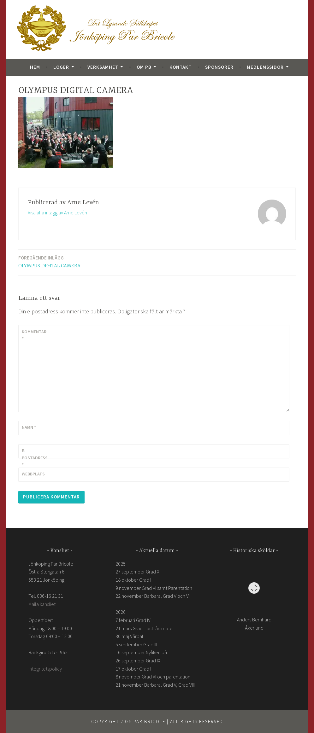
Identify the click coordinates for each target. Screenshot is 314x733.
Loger (61, 67)
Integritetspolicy (45, 669)
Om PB (144, 67)
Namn (29, 427)
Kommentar (34, 335)
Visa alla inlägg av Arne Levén (57, 212)
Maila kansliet (42, 604)
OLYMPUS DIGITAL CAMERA (49, 261)
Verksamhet (102, 67)
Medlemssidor (265, 67)
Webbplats (33, 474)
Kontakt (180, 67)
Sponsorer (219, 67)
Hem (35, 67)
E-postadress (35, 458)
